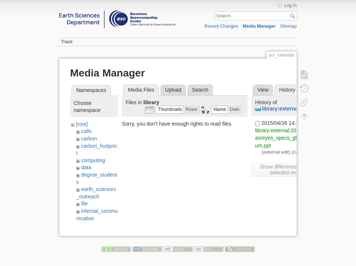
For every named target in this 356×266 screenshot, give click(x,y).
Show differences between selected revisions (290, 169)
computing (93, 160)
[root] (82, 124)
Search (293, 15)
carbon (89, 138)
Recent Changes (221, 26)
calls (86, 131)
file (84, 204)
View (263, 90)
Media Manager (259, 26)
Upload (173, 90)
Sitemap (288, 26)
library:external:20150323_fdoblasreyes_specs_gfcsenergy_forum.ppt (291, 137)
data (86, 167)
